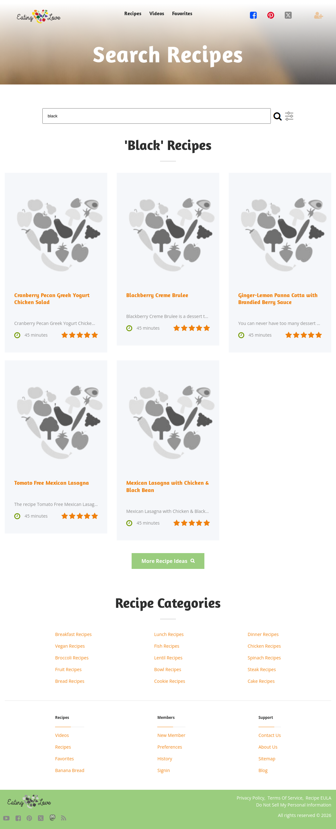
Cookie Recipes (169, 681)
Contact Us (269, 735)
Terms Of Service (285, 798)
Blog (263, 770)
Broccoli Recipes (72, 657)
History (164, 758)
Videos (156, 13)
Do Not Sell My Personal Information (293, 804)
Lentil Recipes (168, 657)
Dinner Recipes (263, 634)
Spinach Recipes (264, 657)
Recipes (132, 13)
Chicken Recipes (264, 646)
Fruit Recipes (68, 669)
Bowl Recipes (167, 669)
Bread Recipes (69, 681)
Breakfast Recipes (73, 634)
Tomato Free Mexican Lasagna (51, 482)
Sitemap (266, 758)
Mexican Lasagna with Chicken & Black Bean (167, 486)
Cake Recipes (261, 681)
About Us (267, 747)
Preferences (169, 747)
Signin (163, 770)
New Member (171, 735)
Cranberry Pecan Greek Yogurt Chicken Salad (52, 298)
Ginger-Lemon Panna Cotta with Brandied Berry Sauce (278, 298)
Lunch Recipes (169, 634)
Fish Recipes (166, 646)
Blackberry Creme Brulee (157, 295)
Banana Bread (69, 770)
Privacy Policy (250, 798)
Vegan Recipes (70, 646)
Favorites (182, 13)
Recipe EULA (318, 798)
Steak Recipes (262, 669)
